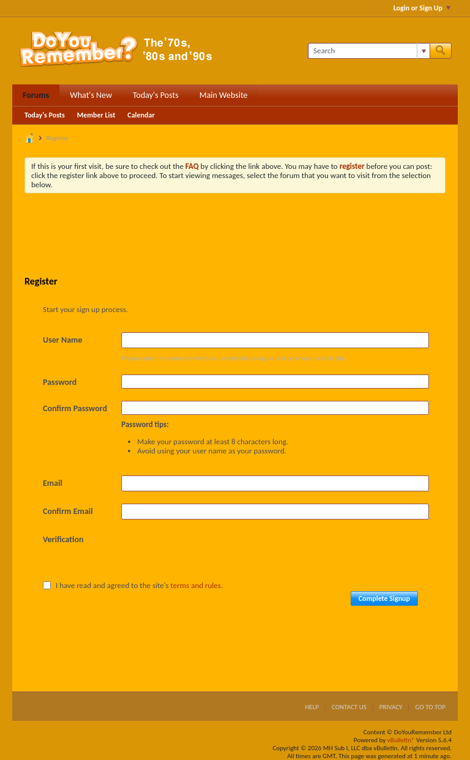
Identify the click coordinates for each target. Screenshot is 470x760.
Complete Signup (384, 598)
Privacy (391, 707)
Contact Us (349, 707)
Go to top (430, 707)
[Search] (369, 51)
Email (52, 483)
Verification (63, 539)
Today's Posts (156, 95)
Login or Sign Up (422, 8)
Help (312, 707)
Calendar (140, 115)
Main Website (224, 95)
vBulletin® (401, 740)
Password (59, 382)
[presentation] (214, 555)
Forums (36, 95)
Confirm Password (75, 408)
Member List (96, 115)
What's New (91, 95)
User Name (62, 340)
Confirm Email (68, 511)
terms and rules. (197, 585)
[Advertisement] (247, 236)
